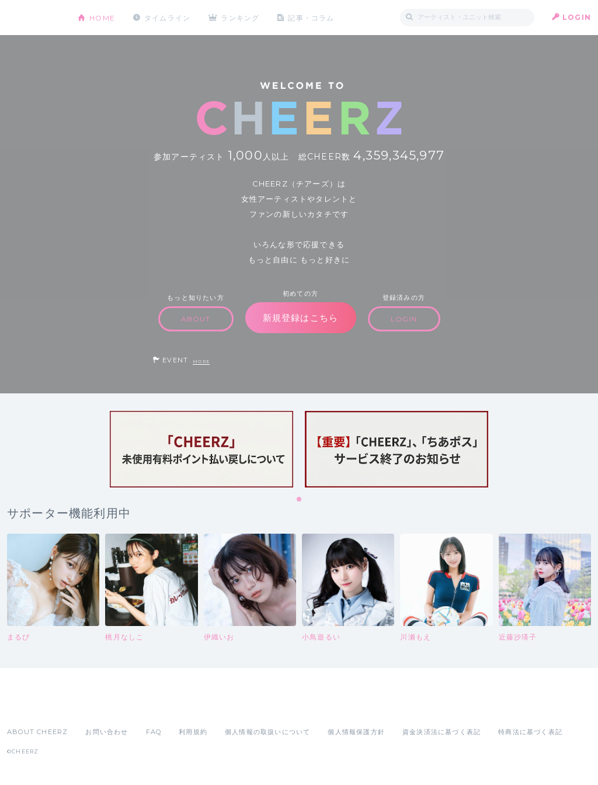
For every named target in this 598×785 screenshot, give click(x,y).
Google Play (96, 706)
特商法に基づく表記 (530, 732)
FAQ (154, 732)
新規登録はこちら (301, 317)
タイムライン (167, 17)
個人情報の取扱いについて (267, 732)
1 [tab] (300, 500)
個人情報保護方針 (356, 732)
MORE (201, 361)
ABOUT (196, 318)
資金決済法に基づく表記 (441, 732)
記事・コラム (312, 17)
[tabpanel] (201, 449)
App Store (34, 706)
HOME (102, 17)
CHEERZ (33, 18)
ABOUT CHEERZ (37, 732)
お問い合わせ (106, 732)
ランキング (241, 17)
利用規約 (193, 732)
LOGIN (576, 17)
